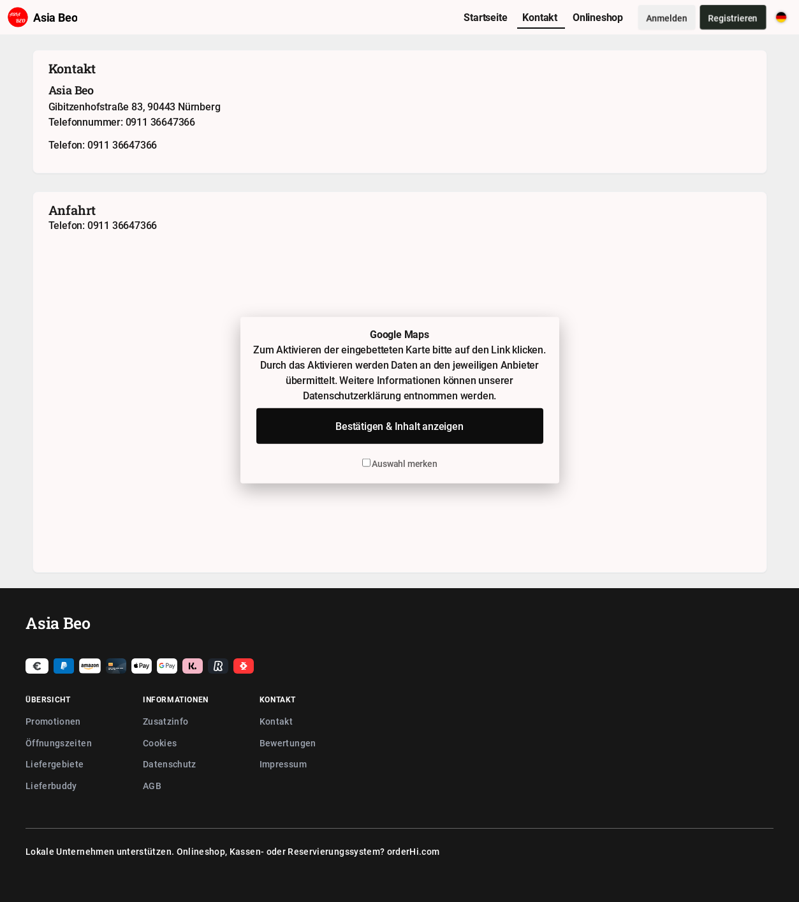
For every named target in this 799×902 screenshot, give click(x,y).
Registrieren (733, 17)
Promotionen (53, 721)
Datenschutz (169, 764)
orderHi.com (413, 851)
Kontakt (276, 721)
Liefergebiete (55, 764)
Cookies (160, 743)
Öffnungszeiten (59, 743)
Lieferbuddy (51, 786)
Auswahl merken (399, 463)
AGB (152, 786)
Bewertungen (288, 743)
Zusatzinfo (166, 721)
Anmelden (667, 17)
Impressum (283, 764)
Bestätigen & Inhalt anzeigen (399, 426)
